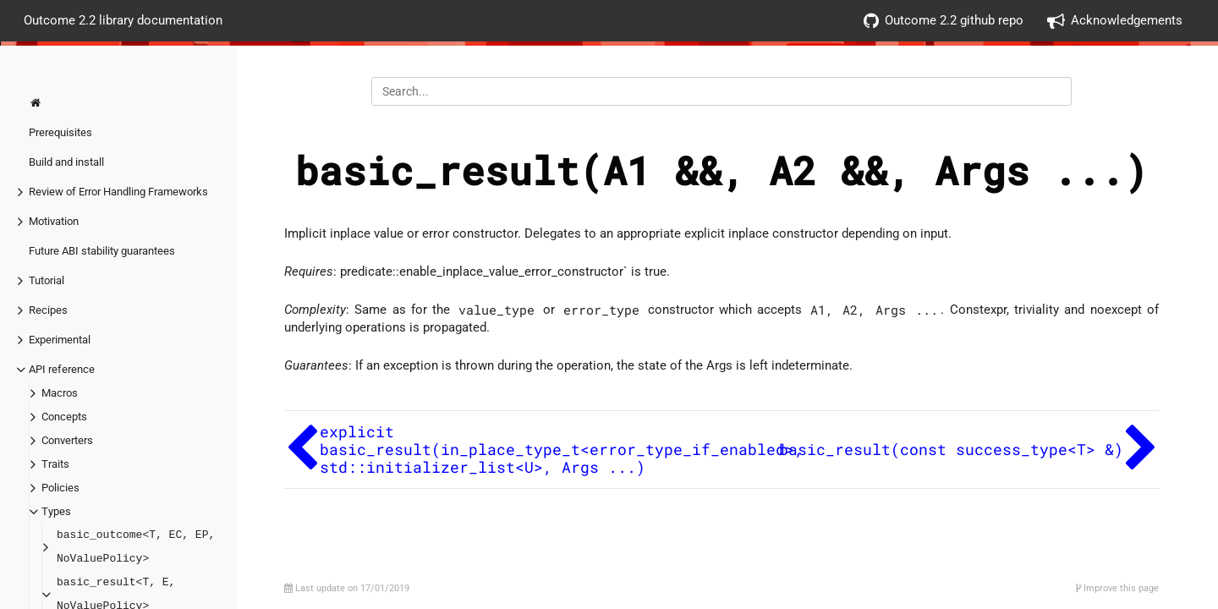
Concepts (64, 416)
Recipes (48, 310)
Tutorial (46, 280)
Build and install (66, 162)
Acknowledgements (1114, 21)
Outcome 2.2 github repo (943, 21)
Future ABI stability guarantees (102, 250)
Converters (67, 440)
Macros (59, 393)
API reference (62, 369)
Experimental (60, 339)
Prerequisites (60, 132)
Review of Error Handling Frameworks (118, 191)
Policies (60, 487)
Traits (55, 464)
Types (56, 511)
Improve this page (1117, 588)
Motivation (54, 221)
